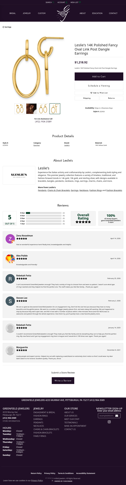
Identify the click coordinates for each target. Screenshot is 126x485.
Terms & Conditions (66, 473)
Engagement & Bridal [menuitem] (44, 412)
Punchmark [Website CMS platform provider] (67, 481)
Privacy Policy (49, 473)
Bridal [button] (13, 13)
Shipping (86, 98)
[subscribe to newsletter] (116, 415)
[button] (49, 2)
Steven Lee (21, 298)
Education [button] (97, 13)
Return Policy (36, 473)
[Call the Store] (9, 418)
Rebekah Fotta (23, 275)
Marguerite (22, 347)
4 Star (22, 215)
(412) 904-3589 (43, 121)
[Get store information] (11, 421)
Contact (113, 13)
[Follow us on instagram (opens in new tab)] (109, 422)
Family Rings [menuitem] (40, 436)
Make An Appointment (75, 426)
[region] (37, 67)
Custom (41, 13)
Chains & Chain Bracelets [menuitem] (46, 429)
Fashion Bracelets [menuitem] (43, 432)
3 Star (22, 218)
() (64, 213)
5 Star (22, 213)
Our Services (70, 415)
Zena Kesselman (24, 235)
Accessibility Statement (85, 473)
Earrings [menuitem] (38, 419)
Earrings (8, 27)
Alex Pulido (22, 255)
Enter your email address (109, 410)
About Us (69, 412)
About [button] (83, 13)
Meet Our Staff (71, 419)
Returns (111, 98)
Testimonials (71, 422)
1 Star (22, 224)
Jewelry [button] (27, 13)
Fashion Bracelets (114, 190)
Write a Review (63, 380)
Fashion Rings (95, 190)
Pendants (42, 190)
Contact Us (70, 429)
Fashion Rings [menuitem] (41, 415)
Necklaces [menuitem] (39, 426)
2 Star (22, 221)
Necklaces (83, 190)
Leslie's (67, 145)
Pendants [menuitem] (38, 422)
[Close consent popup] (52, 480)
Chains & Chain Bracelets (58, 190)
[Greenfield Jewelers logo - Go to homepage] (63, 13)
